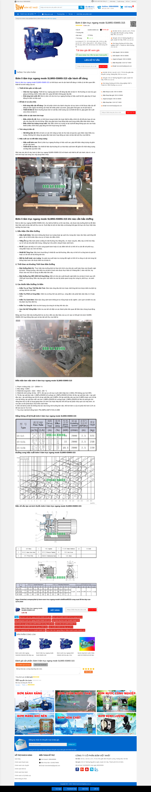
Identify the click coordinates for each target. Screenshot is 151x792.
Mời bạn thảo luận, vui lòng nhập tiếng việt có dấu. (48, 671)
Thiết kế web (75, 784)
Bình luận (86, 25)
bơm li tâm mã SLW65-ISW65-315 (65, 623)
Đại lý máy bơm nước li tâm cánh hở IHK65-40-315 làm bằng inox (86, 655)
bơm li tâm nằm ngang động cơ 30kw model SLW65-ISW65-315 (66, 630)
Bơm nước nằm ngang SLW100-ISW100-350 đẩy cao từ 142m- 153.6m (25, 655)
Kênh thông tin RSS (21, 778)
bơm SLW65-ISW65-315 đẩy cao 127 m (61, 627)
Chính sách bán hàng (99, 1)
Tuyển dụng (120, 1)
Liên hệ (134, 1)
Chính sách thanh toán (21, 762)
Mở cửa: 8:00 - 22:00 (110, 7)
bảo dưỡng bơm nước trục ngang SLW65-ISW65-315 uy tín (33, 620)
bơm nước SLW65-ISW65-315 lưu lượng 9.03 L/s (67, 617)
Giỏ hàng (128, 7)
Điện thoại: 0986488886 (22, 1)
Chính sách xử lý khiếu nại (23, 775)
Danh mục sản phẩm (27, 14)
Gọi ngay (57, 789)
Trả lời (17, 685)
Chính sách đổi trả (20, 769)
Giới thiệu (112, 1)
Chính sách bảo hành (21, 772)
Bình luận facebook (40, 664)
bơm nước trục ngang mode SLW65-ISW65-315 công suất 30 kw (34, 623)
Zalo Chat (83, 789)
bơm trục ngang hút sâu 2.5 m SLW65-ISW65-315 (30, 630)
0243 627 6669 (126, 62)
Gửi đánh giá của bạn (23, 664)
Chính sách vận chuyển (22, 765)
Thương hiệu (61, 14)
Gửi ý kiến (88, 672)
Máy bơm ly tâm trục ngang (48, 18)
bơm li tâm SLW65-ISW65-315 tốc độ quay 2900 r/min (31, 627)
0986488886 (52, 759)
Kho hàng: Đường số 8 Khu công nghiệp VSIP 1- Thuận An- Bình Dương (122, 45)
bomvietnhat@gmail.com (124, 66)
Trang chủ (18, 18)
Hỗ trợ (128, 1)
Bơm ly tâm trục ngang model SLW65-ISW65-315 (32, 82)
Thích (23, 685)
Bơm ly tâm (37, 18)
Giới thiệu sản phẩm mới (84, 14)
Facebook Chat (70, 789)
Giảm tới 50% (89, 7)
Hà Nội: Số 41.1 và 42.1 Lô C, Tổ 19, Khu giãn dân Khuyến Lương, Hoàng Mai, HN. (123, 32)
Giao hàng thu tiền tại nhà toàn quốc (93, 55)
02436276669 (54, 762)
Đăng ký (72, 744)
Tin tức (71, 14)
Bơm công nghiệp (27, 18)
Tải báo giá (104, 30)
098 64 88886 (124, 52)
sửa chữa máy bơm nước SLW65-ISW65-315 (65, 620)
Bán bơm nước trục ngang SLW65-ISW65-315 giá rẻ (35, 617)
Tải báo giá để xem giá (87, 50)
